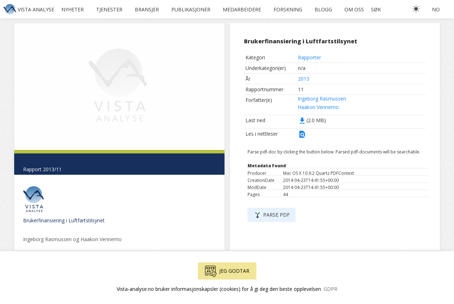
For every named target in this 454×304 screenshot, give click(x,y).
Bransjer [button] (147, 9)
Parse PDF (271, 215)
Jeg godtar (227, 271)
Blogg (323, 9)
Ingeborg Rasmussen (322, 98)
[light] (416, 8)
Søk (376, 9)
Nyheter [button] (72, 9)
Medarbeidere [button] (242, 9)
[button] (302, 136)
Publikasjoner (190, 9)
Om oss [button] (354, 9)
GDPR (330, 289)
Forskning (287, 9)
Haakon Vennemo (318, 107)
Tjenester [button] (109, 9)
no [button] (436, 9)
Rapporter (309, 57)
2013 (303, 78)
